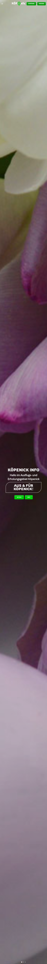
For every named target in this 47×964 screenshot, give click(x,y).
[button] (2, 4)
